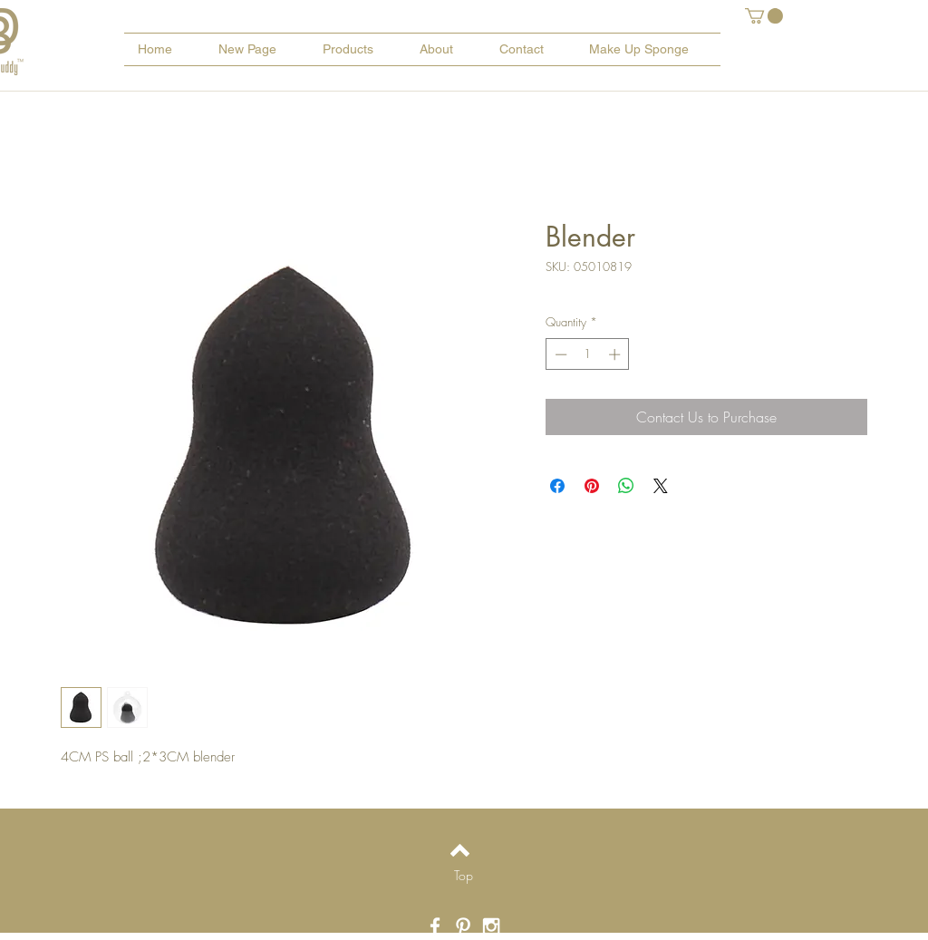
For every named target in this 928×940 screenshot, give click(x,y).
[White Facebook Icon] (435, 926)
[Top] (463, 875)
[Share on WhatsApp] (626, 486)
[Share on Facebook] (557, 486)
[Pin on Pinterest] (592, 486)
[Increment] (616, 354)
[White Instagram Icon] (491, 926)
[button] (764, 16)
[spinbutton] (587, 354)
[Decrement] (559, 354)
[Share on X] (661, 486)
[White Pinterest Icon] (463, 926)
